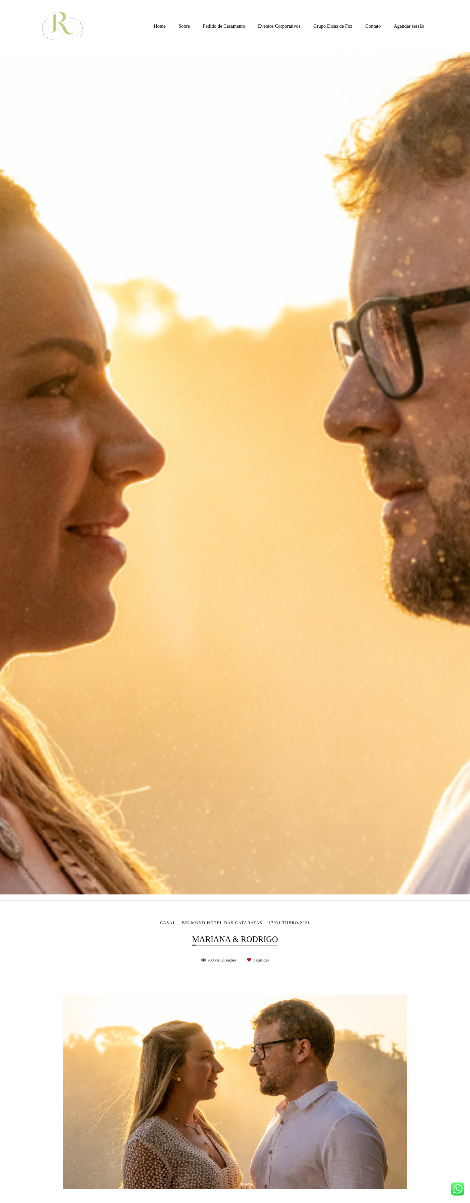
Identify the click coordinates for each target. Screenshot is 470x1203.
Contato (373, 26)
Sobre (184, 26)
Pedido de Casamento (224, 26)
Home (160, 26)
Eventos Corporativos (279, 26)
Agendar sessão (409, 26)
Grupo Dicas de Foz (332, 26)
